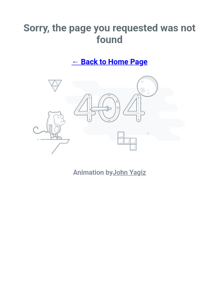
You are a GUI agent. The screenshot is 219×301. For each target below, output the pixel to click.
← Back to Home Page (109, 61)
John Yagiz (129, 172)
